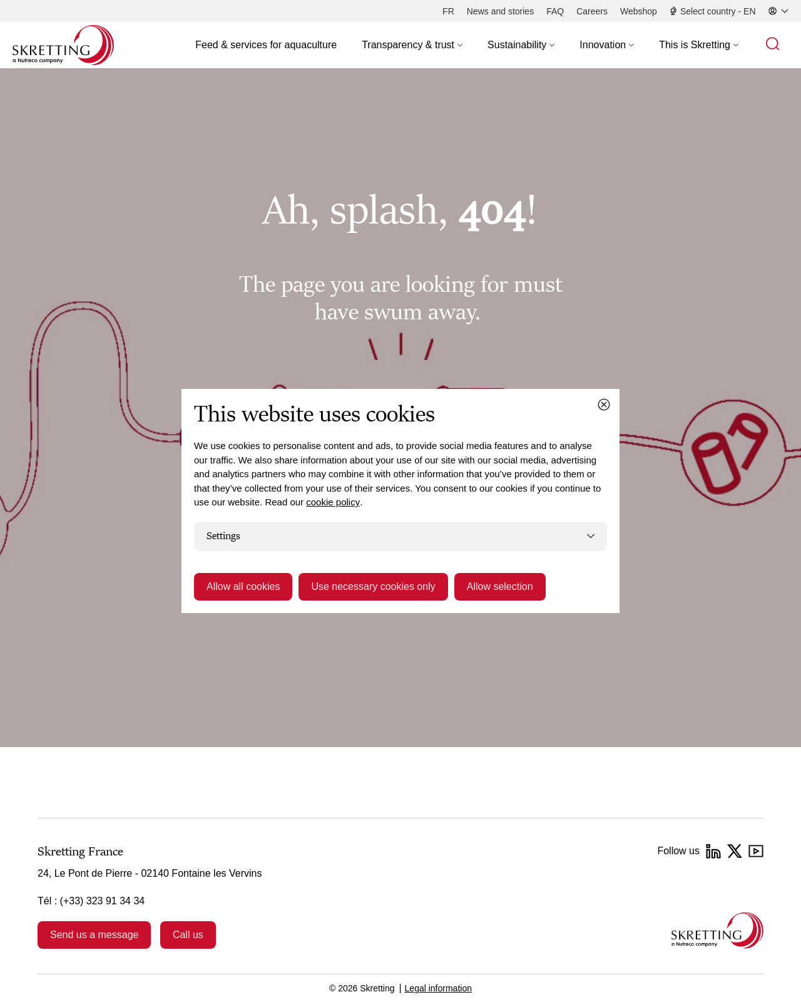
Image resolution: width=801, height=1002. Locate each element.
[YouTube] (755, 851)
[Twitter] (734, 851)
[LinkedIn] (713, 851)
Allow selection (500, 586)
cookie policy (333, 502)
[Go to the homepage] (717, 930)
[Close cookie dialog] (603, 404)
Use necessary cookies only (373, 586)
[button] (412, 45)
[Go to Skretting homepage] (63, 45)
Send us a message (94, 934)
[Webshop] (638, 11)
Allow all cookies (243, 586)
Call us (188, 934)
